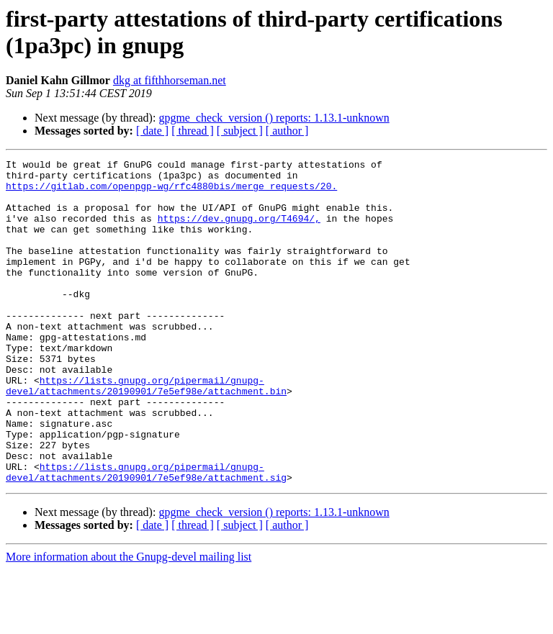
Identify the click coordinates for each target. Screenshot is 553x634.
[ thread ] (192, 130)
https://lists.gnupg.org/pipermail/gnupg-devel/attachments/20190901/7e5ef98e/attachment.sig (146, 535)
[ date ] (152, 130)
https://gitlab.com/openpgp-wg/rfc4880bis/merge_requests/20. (171, 192)
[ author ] (287, 130)
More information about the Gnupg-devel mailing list (128, 621)
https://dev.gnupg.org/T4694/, (239, 231)
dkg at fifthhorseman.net (169, 80)
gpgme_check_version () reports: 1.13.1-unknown (273, 118)
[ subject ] (240, 130)
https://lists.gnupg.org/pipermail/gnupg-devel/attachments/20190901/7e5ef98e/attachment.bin (146, 432)
